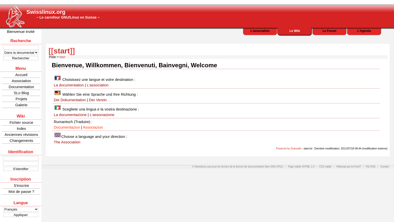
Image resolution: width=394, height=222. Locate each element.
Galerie (21, 105)
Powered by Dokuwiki (288, 148)
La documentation (69, 85)
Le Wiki (294, 31)
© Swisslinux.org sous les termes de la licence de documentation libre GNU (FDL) (237, 166)
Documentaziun (67, 127)
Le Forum (329, 31)
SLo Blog (21, 93)
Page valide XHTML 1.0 (301, 166)
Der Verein (98, 100)
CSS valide (325, 166)
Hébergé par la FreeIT (348, 166)
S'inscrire (21, 185)
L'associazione (102, 115)
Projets (21, 99)
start (62, 51)
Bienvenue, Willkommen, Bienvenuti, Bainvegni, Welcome (134, 65)
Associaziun (93, 127)
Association (21, 81)
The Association (67, 142)
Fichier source (21, 122)
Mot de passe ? (21, 191)
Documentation (21, 87)
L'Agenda (364, 31)
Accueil (21, 75)
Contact (384, 166)
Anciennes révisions (21, 134)
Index (21, 128)
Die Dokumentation (70, 100)
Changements (21, 140)
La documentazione (70, 115)
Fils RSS (371, 166)
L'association (260, 31)
